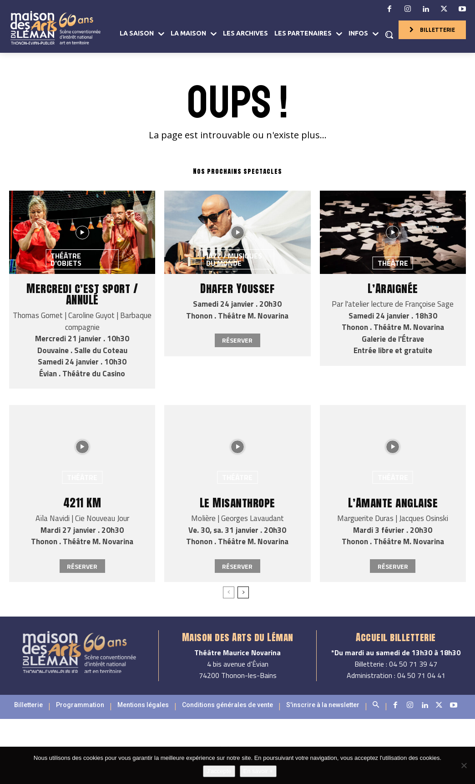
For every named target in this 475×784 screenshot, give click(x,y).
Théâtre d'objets (66, 259)
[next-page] (243, 592)
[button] (389, 35)
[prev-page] (228, 592)
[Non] (463, 765)
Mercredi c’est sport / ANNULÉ (82, 294)
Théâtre (393, 263)
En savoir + (258, 771)
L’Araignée (393, 288)
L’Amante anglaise (393, 502)
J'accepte (219, 771)
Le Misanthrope (237, 502)
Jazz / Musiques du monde (234, 259)
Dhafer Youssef (237, 288)
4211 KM (82, 502)
